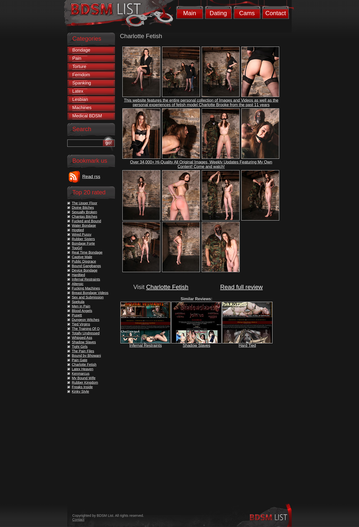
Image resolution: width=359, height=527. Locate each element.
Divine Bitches (83, 208)
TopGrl (77, 248)
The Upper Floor (84, 203)
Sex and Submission (88, 297)
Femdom (81, 74)
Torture (79, 66)
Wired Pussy (81, 234)
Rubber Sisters (83, 239)
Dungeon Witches (85, 320)
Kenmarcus (81, 374)
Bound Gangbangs (86, 266)
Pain (76, 58)
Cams (247, 13)
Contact (275, 13)
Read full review (241, 287)
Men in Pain (81, 306)
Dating (218, 13)
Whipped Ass (82, 338)
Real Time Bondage (87, 252)
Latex (77, 91)
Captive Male (82, 257)
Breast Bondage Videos (90, 293)
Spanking (81, 82)
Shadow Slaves (196, 345)
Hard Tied (247, 345)
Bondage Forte (83, 243)
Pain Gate (79, 360)
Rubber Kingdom (85, 382)
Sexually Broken (84, 212)
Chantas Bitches (84, 217)
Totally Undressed (85, 333)
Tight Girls (80, 347)
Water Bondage (84, 225)
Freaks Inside (82, 387)
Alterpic (78, 284)
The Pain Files (83, 351)
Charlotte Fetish (167, 287)
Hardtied (78, 275)
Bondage (81, 50)
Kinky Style (80, 391)
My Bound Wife (83, 378)
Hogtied (78, 230)
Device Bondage (84, 270)
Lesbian (80, 99)
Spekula (78, 302)
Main (189, 13)
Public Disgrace (84, 261)
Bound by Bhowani (86, 356)
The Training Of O (85, 329)
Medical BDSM (87, 115)
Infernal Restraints (145, 345)
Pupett (77, 315)
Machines (81, 107)
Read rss (91, 176)
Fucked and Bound (86, 221)
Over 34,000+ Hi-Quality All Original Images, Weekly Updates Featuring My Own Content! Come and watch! (201, 164)
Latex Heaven (82, 369)
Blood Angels (82, 311)
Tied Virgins (81, 324)
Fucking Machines (86, 288)
